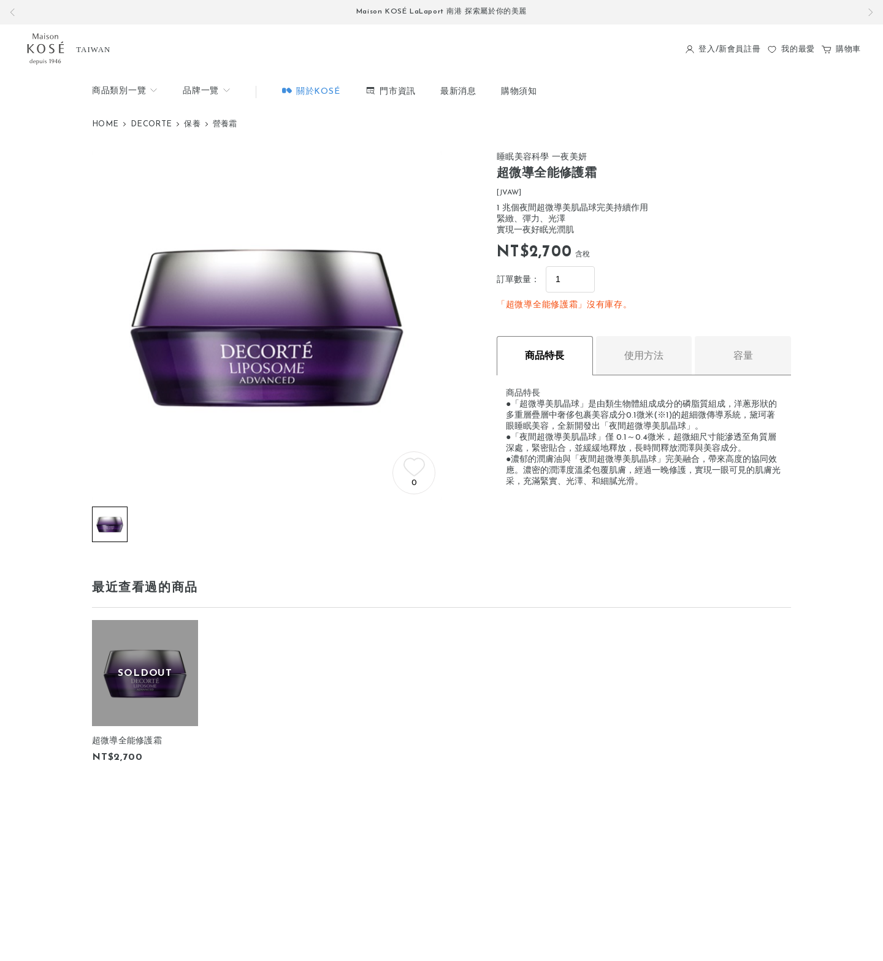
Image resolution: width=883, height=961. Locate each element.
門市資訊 (390, 90)
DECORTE (151, 124)
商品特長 (544, 355)
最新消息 (458, 91)
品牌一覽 (207, 90)
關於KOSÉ (310, 90)
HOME (105, 124)
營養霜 (225, 124)
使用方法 (643, 355)
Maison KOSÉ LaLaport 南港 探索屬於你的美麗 (441, 11)
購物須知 (519, 91)
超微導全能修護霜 (127, 741)
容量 (743, 355)
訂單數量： (518, 280)
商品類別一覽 (125, 90)
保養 (192, 124)
